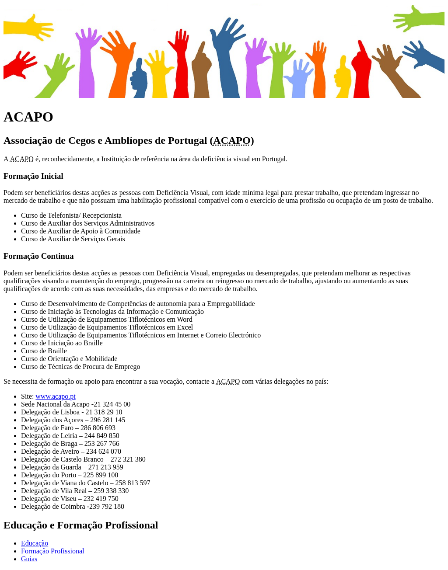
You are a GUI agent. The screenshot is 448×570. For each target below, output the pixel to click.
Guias (29, 559)
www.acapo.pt (55, 396)
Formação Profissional (52, 551)
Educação (34, 543)
